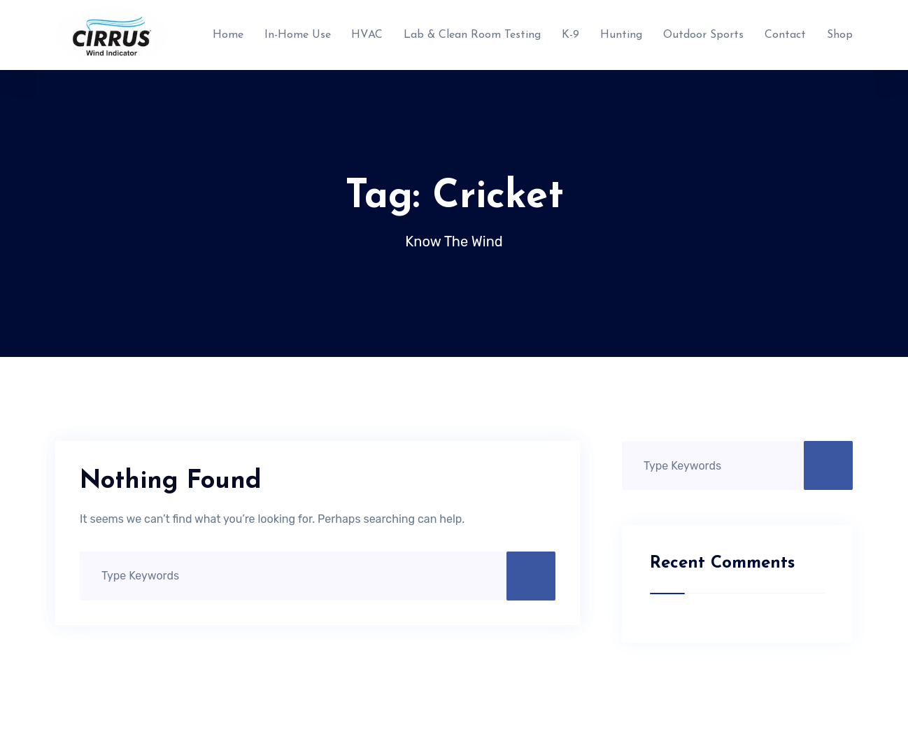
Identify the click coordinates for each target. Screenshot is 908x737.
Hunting (621, 35)
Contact (785, 35)
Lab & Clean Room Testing (472, 35)
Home (228, 35)
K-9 (570, 35)
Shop (840, 35)
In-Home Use (297, 35)
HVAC (367, 35)
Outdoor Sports (703, 35)
